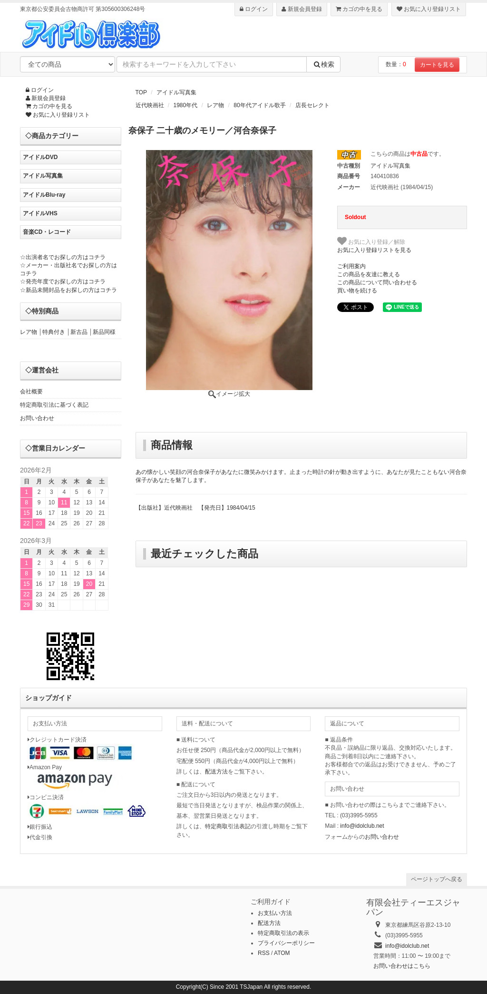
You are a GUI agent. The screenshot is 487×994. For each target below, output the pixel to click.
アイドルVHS (40, 213)
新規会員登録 (301, 9)
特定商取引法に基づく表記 (54, 405)
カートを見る (437, 64)
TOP (141, 92)
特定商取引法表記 (228, 826)
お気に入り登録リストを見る (374, 250)
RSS (264, 953)
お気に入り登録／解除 (371, 241)
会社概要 (31, 391)
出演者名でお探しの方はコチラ (66, 257)
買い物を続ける (357, 290)
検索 (323, 64)
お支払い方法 (275, 913)
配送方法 (216, 771)
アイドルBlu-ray (44, 194)
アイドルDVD (40, 157)
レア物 (215, 105)
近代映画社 (150, 105)
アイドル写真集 (176, 92)
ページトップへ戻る (436, 879)
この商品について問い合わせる (377, 282)
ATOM (282, 953)
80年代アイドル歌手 (259, 105)
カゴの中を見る (359, 9)
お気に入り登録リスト (429, 9)
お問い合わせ (37, 418)
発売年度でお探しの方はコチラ (66, 281)
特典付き (53, 332)
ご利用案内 (351, 266)
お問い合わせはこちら (401, 966)
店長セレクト (312, 105)
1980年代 (186, 105)
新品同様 (104, 332)
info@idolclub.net (362, 826)
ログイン (254, 9)
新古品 (79, 332)
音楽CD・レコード (47, 232)
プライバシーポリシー (286, 943)
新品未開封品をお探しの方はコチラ (71, 290)
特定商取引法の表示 (283, 933)
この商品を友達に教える (368, 274)
